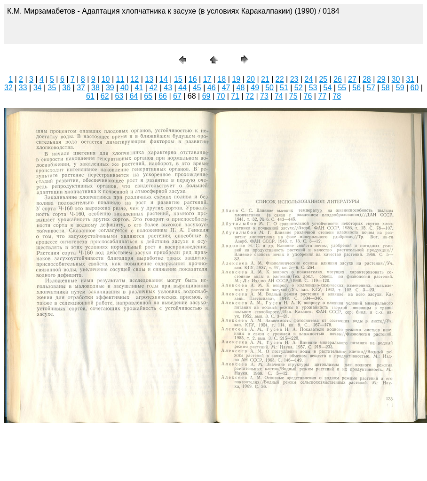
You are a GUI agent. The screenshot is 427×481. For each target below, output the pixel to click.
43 (168, 88)
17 (207, 79)
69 (206, 96)
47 (226, 88)
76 (308, 96)
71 (235, 96)
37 (81, 88)
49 (255, 88)
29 (381, 79)
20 (250, 79)
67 (177, 96)
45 (197, 88)
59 (400, 88)
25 (323, 79)
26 (337, 79)
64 (133, 96)
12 (134, 79)
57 (371, 88)
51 (284, 88)
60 (415, 88)
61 (90, 96)
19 (236, 79)
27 (352, 79)
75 (293, 96)
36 (66, 88)
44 (182, 88)
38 (95, 88)
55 (342, 88)
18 (221, 79)
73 (264, 96)
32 (8, 88)
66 (162, 96)
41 (139, 88)
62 (105, 96)
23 (294, 79)
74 (279, 96)
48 (240, 88)
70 (221, 96)
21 (265, 79)
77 (322, 96)
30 (396, 79)
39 (110, 88)
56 (356, 88)
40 (124, 88)
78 (336, 96)
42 (153, 88)
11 (120, 79)
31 (410, 79)
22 (280, 79)
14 (163, 79)
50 (269, 88)
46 (211, 88)
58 (385, 88)
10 (106, 79)
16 (193, 79)
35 (52, 88)
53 (313, 88)
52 (298, 88)
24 (309, 79)
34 (37, 88)
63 (119, 96)
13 (149, 79)
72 (249, 96)
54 (328, 88)
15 (178, 79)
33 (23, 88)
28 (367, 79)
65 (148, 96)
